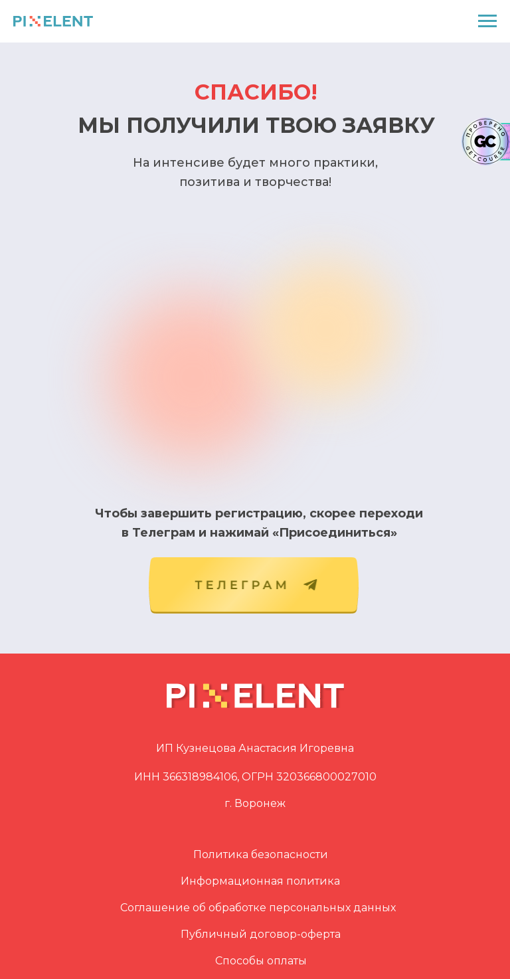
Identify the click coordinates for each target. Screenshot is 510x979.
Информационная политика (260, 881)
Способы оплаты (261, 960)
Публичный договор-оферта (261, 934)
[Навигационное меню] (487, 21)
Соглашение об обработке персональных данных (258, 907)
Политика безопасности (260, 854)
